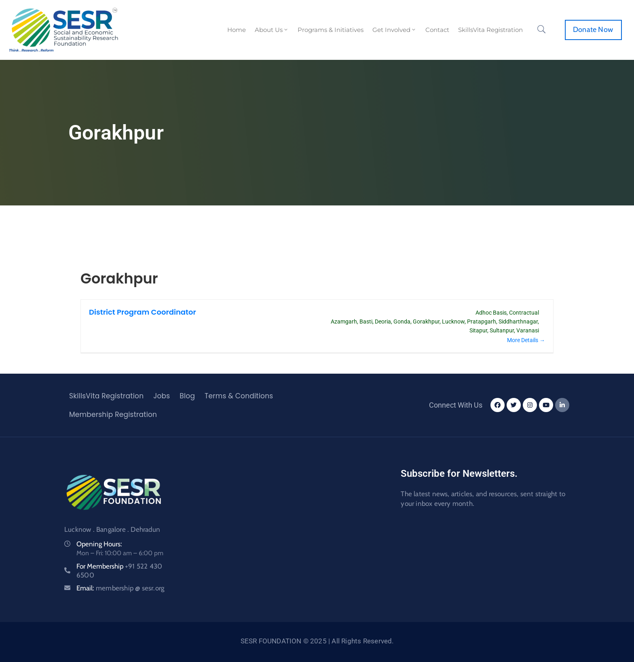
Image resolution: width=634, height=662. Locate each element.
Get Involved (394, 30)
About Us (272, 30)
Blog (187, 396)
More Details (526, 340)
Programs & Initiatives (330, 30)
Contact (437, 30)
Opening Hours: (99, 544)
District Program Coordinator (142, 312)
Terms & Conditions (239, 396)
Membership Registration (113, 414)
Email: (120, 588)
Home (236, 30)
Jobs (161, 396)
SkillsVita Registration (490, 30)
